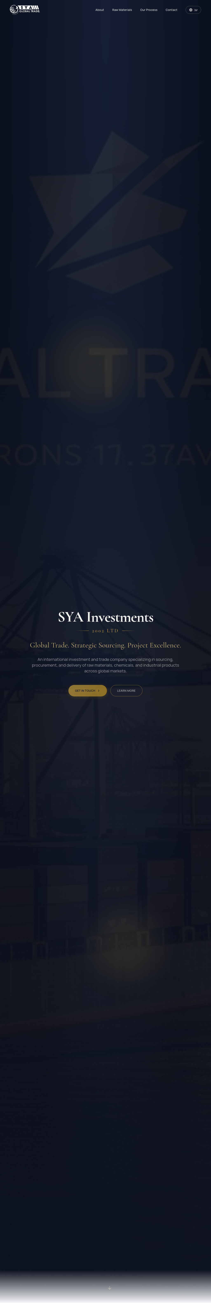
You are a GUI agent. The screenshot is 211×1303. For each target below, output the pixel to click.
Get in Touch (87, 694)
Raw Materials (122, 10)
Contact (171, 10)
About (99, 10)
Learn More (126, 694)
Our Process (148, 10)
